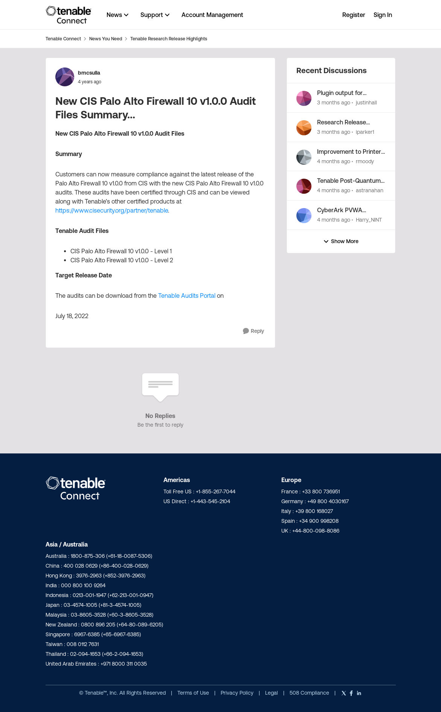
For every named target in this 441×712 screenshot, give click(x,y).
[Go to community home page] (69, 15)
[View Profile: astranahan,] (303, 186)
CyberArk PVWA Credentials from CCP (346, 210)
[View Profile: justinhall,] (303, 98)
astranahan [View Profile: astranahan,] (369, 190)
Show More (341, 241)
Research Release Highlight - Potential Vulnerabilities (344, 122)
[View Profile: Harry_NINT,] (303, 215)
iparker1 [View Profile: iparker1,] (365, 132)
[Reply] (253, 331)
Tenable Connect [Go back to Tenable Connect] (63, 38)
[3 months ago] (333, 103)
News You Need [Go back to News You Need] (105, 38)
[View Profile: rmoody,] (303, 157)
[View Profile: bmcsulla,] (64, 76)
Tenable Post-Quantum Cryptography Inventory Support (350, 181)
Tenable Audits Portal (186, 295)
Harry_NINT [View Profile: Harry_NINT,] (369, 220)
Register (353, 14)
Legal (272, 693)
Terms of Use (193, 693)
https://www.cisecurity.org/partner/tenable (111, 210)
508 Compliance (310, 693)
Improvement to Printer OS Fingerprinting (349, 152)
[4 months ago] (333, 161)
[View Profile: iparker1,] (303, 127)
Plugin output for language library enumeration (340, 93)
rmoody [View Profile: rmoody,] (365, 161)
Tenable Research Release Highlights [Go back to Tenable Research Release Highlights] (168, 38)
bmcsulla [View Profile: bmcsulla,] (89, 73)
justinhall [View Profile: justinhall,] (366, 103)
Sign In (383, 14)
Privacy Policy (238, 693)
